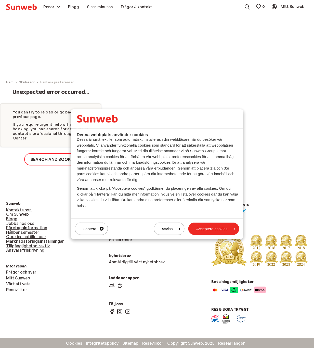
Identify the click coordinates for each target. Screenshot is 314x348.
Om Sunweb (17, 214)
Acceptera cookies (215, 229)
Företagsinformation (26, 227)
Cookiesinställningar (26, 236)
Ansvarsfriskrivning (25, 250)
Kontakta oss (19, 209)
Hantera (93, 229)
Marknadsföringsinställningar (35, 241)
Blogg (11, 218)
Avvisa (171, 229)
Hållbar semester (22, 232)
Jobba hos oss (20, 223)
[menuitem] (21, 7)
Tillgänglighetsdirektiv (28, 245)
